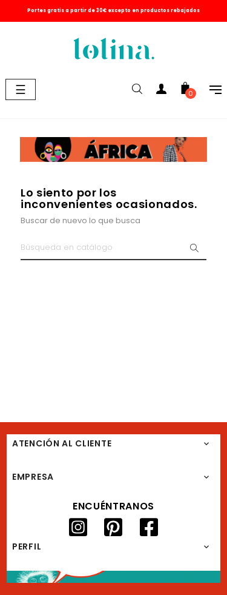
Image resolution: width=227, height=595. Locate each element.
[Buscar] (113, 248)
